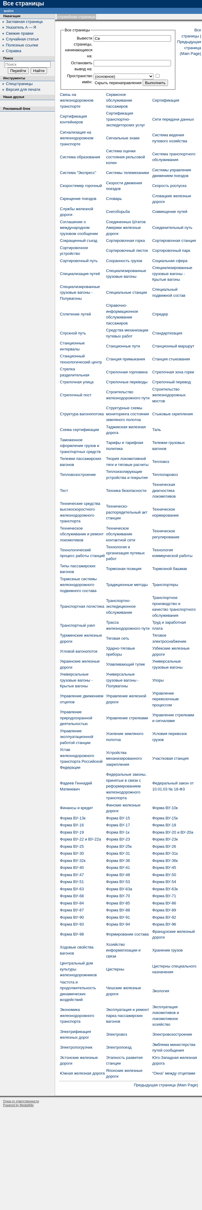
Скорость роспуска (169, 185)
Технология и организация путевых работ (125, 553)
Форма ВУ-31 (118, 853)
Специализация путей (80, 273)
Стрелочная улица (77, 382)
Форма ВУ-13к (72, 818)
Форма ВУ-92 (164, 917)
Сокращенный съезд (78, 240)
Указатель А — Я (21, 27)
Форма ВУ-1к (117, 832)
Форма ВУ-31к (165, 853)
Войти (9, 10)
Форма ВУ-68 (72, 896)
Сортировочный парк (171, 250)
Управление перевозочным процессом (165, 699)
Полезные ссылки (22, 45)
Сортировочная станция (174, 240)
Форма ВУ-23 (118, 839)
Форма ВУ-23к (165, 839)
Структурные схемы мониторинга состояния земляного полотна (127, 414)
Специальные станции (126, 292)
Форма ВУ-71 (164, 896)
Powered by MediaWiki (18, 1105)
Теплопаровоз (165, 474)
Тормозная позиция (123, 568)
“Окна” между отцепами (173, 1073)
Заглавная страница (24, 21)
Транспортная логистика (82, 606)
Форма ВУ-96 (164, 924)
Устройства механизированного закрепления (124, 758)
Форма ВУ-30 (72, 853)
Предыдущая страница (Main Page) (189, 48)
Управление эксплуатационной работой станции (76, 737)
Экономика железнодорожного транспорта (77, 1015)
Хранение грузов (167, 950)
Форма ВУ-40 (72, 867)
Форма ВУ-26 (164, 846)
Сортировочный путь (79, 260)
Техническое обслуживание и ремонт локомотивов (82, 534)
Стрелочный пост (76, 395)
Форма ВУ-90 (72, 917)
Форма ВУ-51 (72, 881)
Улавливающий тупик (125, 664)
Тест (64, 490)
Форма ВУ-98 (72, 934)
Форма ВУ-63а (119, 889)
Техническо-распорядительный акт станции (127, 512)
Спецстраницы (19, 83)
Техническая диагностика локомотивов (164, 490)
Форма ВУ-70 (118, 896)
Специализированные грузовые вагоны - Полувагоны (80, 292)
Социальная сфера (170, 260)
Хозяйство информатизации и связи (123, 950)
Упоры (158, 680)
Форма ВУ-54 (164, 881)
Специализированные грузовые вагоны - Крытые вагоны (172, 273)
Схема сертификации (79, 429)
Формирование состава (127, 934)
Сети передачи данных (173, 119)
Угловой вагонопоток (79, 651)
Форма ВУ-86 (164, 903)
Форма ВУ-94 (118, 924)
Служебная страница (76, 16)
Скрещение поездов (78, 198)
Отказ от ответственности (21, 1101)
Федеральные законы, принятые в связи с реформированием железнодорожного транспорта (126, 786)
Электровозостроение (172, 1034)
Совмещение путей (169, 211)
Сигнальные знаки (122, 138)
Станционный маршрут (173, 346)
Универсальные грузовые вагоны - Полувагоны (122, 680)
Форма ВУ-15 (118, 818)
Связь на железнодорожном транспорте (76, 100)
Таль (156, 429)
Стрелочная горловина (127, 372)
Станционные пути (123, 346)
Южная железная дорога (82, 1073)
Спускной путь (73, 333)
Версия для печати (23, 89)
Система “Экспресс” (78, 172)
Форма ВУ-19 (72, 832)
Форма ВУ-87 (72, 910)
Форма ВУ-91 (118, 917)
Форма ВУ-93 (72, 924)
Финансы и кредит (76, 808)
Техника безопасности (126, 490)
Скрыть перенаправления (118, 83)
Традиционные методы (127, 584)
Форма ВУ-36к (165, 860)
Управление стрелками (127, 718)
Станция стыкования (171, 359)
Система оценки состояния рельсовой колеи (125, 157)
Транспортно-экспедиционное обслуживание (121, 606)
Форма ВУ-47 (72, 875)
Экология (160, 991)
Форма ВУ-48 (118, 875)
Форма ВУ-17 (118, 825)
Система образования (80, 157)
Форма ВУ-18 (164, 825)
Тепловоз (160, 461)
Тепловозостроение (78, 474)
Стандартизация (167, 333)
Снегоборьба (118, 211)
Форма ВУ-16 (72, 825)
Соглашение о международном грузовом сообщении (79, 228)
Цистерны (115, 969)
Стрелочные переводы (127, 382)
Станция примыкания (125, 359)
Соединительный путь (172, 227)
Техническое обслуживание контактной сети (120, 534)
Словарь (114, 198)
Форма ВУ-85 (118, 903)
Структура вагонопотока (82, 414)
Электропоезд (118, 1047)
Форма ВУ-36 (118, 860)
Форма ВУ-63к (165, 889)
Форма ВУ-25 (72, 846)
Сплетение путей (75, 314)
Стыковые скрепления (172, 414)
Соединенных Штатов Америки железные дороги (125, 228)
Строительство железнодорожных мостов (169, 395)
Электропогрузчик (76, 1047)
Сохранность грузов (124, 260)
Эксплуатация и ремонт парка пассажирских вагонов (127, 1015)
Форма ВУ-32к (72, 860)
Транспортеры (165, 584)
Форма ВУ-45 (164, 867)
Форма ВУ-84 (72, 903)
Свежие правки (19, 33)
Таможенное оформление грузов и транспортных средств (80, 446)
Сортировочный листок (127, 250)
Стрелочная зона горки (173, 372)
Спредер (160, 314)
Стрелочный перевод (171, 382)
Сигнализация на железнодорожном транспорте (76, 138)
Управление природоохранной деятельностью (76, 718)
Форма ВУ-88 (118, 910)
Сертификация (165, 100)
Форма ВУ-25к (119, 846)
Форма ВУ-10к (165, 808)
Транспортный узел (77, 625)
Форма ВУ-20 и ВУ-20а (172, 832)
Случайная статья (22, 39)
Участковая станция (170, 758)
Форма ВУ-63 (72, 889)
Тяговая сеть (117, 638)
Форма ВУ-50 (164, 875)
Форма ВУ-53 (118, 881)
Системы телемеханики (127, 172)
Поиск (8, 58)
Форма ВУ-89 (164, 910)
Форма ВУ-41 (118, 867)
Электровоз (116, 1034)
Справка (13, 51)
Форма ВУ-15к (165, 818)
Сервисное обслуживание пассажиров (119, 100)
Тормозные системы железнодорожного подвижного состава (78, 585)
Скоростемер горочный (81, 185)
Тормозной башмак (169, 568)
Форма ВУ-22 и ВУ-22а (80, 839)
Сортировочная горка (125, 240)
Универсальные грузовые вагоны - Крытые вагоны (76, 680)
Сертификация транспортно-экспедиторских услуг (125, 119)
